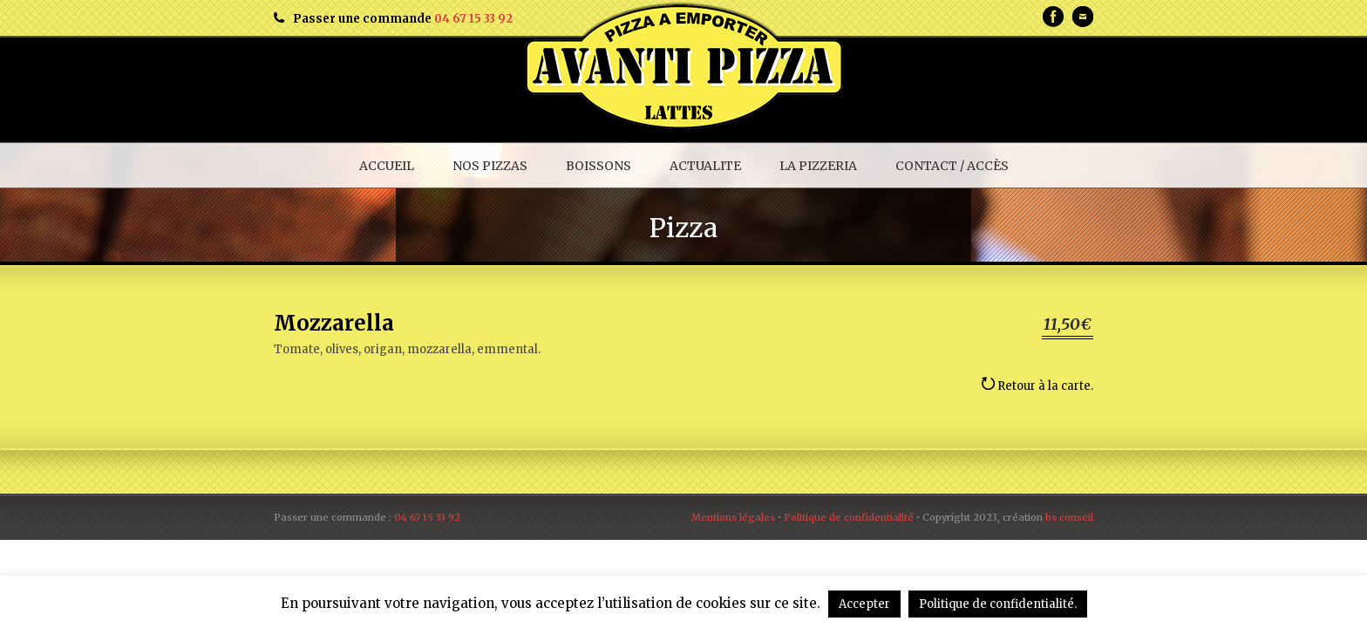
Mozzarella (334, 323)
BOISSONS (598, 166)
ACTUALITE (705, 166)
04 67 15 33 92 (473, 18)
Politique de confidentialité (849, 517)
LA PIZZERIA (818, 166)
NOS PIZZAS (489, 166)
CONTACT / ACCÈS (952, 166)
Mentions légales (733, 517)
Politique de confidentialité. (998, 604)
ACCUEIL (386, 166)
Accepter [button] (864, 604)
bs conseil (1069, 517)
